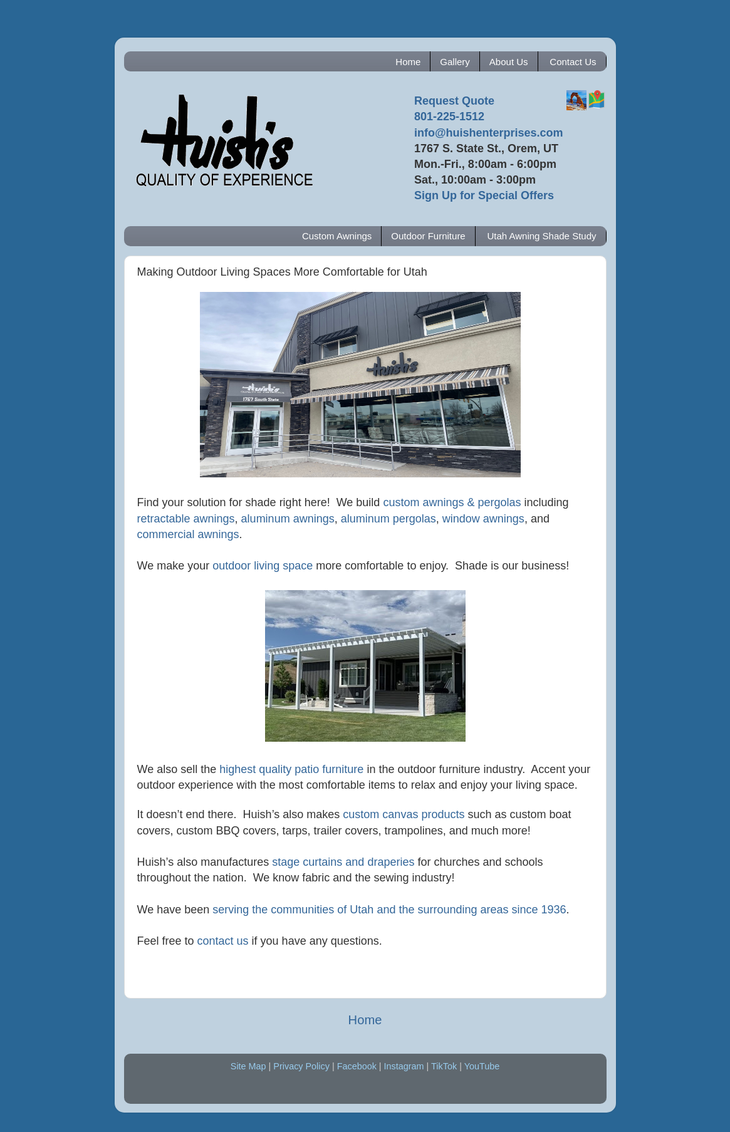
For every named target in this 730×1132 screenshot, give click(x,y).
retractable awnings (186, 518)
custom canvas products (403, 814)
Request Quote (454, 101)
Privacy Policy (301, 1066)
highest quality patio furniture (291, 769)
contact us (223, 941)
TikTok (444, 1066)
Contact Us (573, 61)
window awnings (483, 518)
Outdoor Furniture (428, 236)
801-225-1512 (449, 116)
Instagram (404, 1066)
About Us (508, 61)
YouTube (482, 1066)
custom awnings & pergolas (452, 502)
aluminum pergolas (388, 518)
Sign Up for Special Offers (484, 195)
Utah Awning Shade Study (541, 236)
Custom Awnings (337, 236)
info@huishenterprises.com (488, 133)
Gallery (455, 61)
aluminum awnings (288, 518)
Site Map (248, 1066)
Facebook (357, 1066)
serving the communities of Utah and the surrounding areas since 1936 (389, 909)
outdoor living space (262, 565)
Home (407, 61)
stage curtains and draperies (343, 862)
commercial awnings (188, 534)
